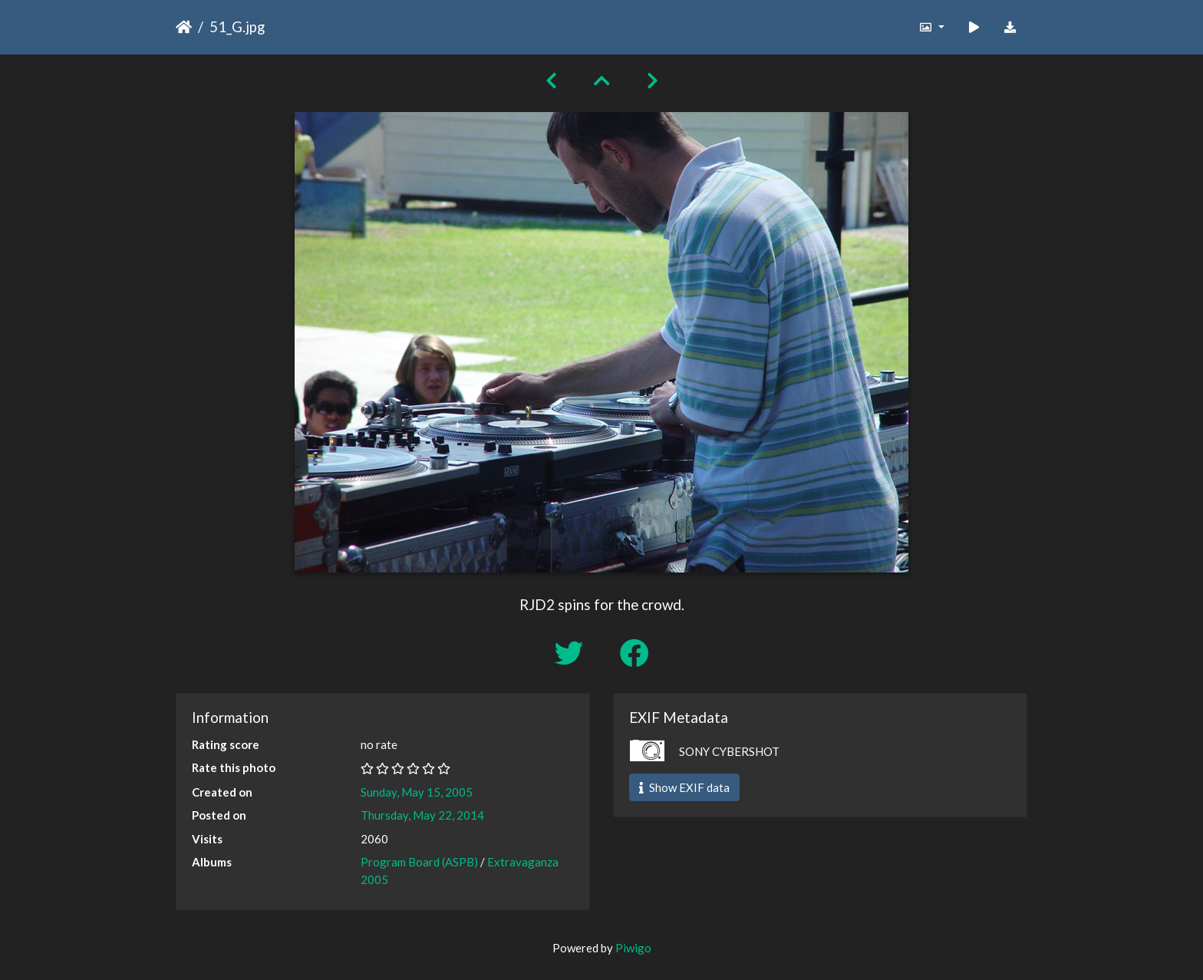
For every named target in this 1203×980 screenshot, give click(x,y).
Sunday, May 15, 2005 (417, 792)
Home (184, 27)
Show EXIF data (684, 787)
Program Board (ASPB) (419, 862)
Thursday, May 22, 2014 (422, 815)
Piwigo (633, 948)
